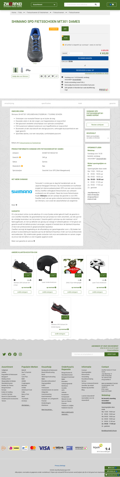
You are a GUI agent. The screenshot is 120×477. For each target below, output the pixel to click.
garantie (112, 103)
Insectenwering (46, 394)
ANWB (24, 381)
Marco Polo (25, 394)
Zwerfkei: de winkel (88, 385)
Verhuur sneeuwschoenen (90, 383)
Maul (23, 396)
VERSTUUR (111, 354)
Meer (14, 205)
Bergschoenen (6, 388)
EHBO (43, 385)
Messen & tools (66, 399)
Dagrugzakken (46, 383)
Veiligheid (5, 370)
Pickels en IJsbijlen (68, 405)
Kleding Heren (6, 379)
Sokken (4, 372)
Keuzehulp (46, 367)
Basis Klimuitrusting (48, 372)
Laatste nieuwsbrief (88, 396)
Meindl (24, 370)
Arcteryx (24, 401)
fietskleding (75, 198)
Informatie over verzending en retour (96, 73)
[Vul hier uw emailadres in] (88, 354)
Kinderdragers (46, 403)
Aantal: (64, 53)
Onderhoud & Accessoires (10, 398)
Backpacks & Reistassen (49, 370)
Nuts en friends (66, 401)
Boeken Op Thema (7, 385)
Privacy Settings (60, 465)
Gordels (64, 388)
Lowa (23, 374)
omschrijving (9, 103)
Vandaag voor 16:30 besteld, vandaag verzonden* (97, 156)
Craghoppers (26, 383)
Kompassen (65, 397)
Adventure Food (27, 390)
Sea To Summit (26, 372)
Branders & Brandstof (49, 381)
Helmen (64, 392)
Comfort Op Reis (7, 394)
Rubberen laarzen (67, 408)
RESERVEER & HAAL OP (85, 70)
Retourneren (86, 374)
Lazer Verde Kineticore (49, 282)
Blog (83, 390)
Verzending (85, 377)
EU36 (65, 37)
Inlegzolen (45, 392)
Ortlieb (24, 388)
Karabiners (65, 394)
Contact (84, 370)
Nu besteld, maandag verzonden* (109, 401)
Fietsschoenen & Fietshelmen (30, 143)
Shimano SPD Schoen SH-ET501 (22, 284)
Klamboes (45, 405)
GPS (63, 390)
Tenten (4, 401)
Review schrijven (97, 125)
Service (84, 381)
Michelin (24, 385)
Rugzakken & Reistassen (9, 374)
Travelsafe (25, 398)
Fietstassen (45, 388)
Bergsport (5, 377)
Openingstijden (86, 372)
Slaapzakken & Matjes (9, 381)
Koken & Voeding (7, 392)
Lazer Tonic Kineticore (99, 283)
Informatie (86, 367)
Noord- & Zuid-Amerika (9, 396)
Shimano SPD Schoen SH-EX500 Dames (59, 326)
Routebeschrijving (87, 379)
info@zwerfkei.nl (93, 197)
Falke (23, 392)
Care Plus (25, 377)
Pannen (64, 403)
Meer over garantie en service (23, 241)
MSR (23, 379)
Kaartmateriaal (46, 396)
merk (80, 103)
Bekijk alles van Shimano (20, 76)
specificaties (46, 103)
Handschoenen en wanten (50, 390)
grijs (65, 29)
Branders (65, 381)
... (23, 12)
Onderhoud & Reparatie (68, 368)
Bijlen (43, 379)
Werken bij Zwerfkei (88, 388)
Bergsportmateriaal (68, 377)
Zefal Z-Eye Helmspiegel (73, 283)
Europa (4, 390)
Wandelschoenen (7, 383)
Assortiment (44, 4)
